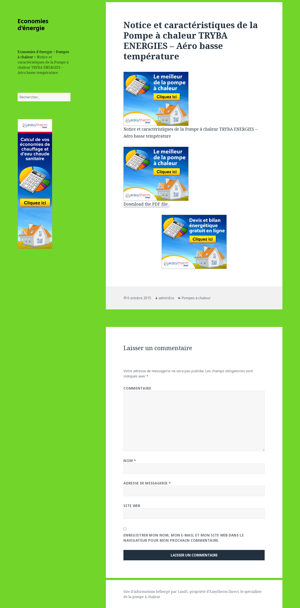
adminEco (166, 298)
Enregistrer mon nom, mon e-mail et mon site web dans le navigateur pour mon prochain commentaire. (183, 538)
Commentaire (137, 388)
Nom (129, 460)
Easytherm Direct (224, 591)
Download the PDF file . (146, 204)
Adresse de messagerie (147, 483)
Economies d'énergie (33, 24)
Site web (131, 505)
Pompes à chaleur (196, 298)
